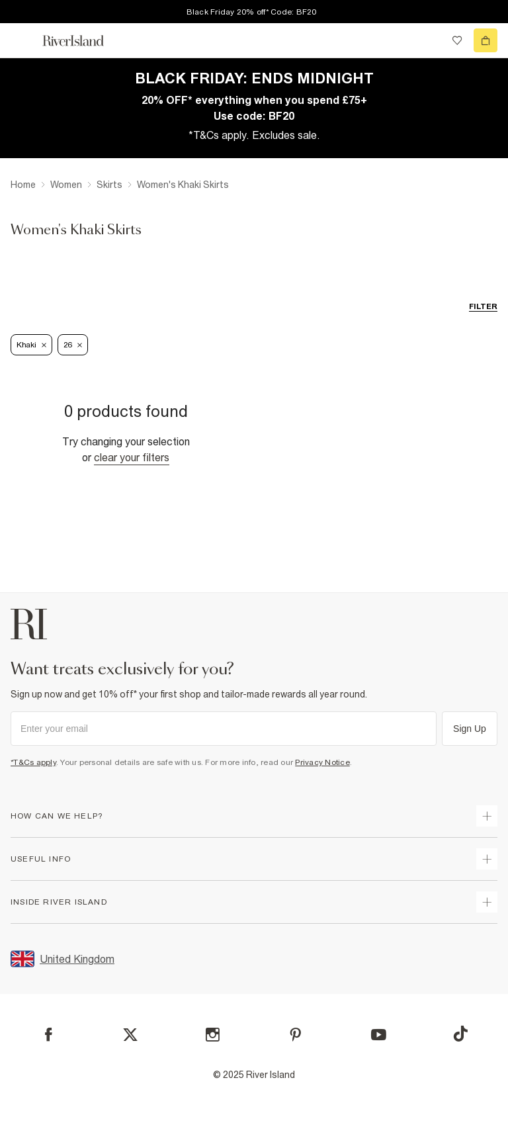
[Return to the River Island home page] (82, 41)
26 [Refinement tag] (73, 344)
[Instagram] (213, 1035)
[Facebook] (49, 1035)
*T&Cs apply (33, 762)
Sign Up (469, 728)
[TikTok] (460, 1034)
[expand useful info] (486, 859)
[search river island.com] (430, 40)
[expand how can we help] (486, 816)
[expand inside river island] (486, 902)
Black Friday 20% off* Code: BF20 (252, 12)
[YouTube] (379, 1035)
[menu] (22, 40)
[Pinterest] (295, 1035)
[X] (130, 1035)
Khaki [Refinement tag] (31, 344)
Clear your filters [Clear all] (131, 457)
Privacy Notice (322, 762)
